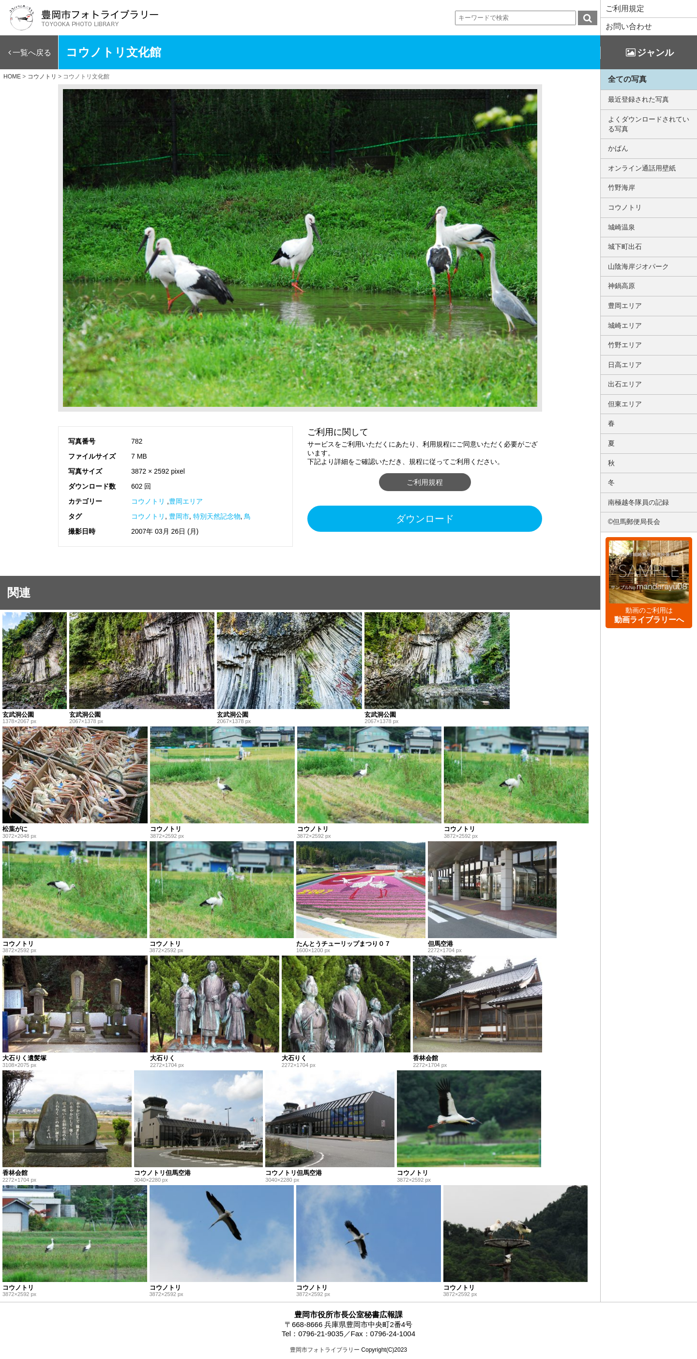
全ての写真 (627, 79)
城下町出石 (625, 246)
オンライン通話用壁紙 (642, 168)
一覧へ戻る (32, 52)
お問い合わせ (629, 26)
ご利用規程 (425, 482)
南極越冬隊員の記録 (638, 502)
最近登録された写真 (638, 99)
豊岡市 (179, 516)
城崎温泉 (621, 227)
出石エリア (625, 384)
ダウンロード (425, 518)
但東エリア (625, 404)
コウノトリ (148, 501)
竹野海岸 (621, 187)
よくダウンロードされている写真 (648, 124)
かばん (618, 148)
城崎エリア (625, 325)
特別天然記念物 (217, 516)
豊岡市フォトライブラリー (325, 1349)
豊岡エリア (186, 501)
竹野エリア (625, 345)
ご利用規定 (625, 8)
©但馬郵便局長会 (634, 521)
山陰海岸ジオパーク (638, 266)
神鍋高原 (621, 286)
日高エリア (625, 365)
